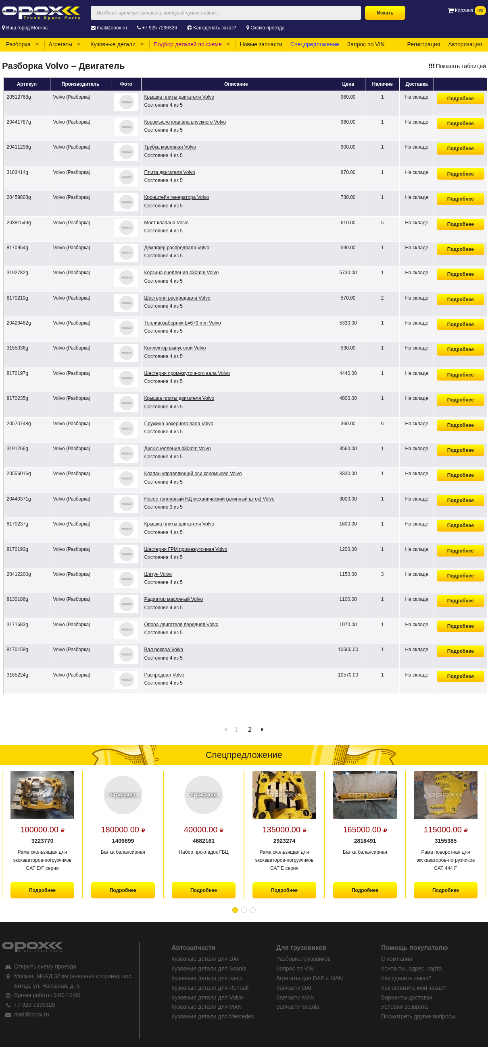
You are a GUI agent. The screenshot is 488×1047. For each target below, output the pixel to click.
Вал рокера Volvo (163, 649)
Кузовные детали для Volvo (207, 997)
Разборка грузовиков (303, 959)
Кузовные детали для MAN (206, 1007)
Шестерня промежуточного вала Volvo (187, 373)
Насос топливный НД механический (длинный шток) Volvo (209, 499)
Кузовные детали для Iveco (207, 978)
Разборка (18, 44)
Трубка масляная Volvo (170, 147)
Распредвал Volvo (164, 675)
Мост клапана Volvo (166, 223)
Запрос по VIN (366, 44)
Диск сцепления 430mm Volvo (177, 448)
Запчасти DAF (294, 988)
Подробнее (460, 98)
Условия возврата (404, 1007)
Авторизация (465, 44)
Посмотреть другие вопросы (418, 1016)
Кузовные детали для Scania (208, 968)
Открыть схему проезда (45, 966)
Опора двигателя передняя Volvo (181, 624)
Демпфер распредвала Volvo (176, 247)
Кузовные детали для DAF (205, 959)
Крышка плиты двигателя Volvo (179, 97)
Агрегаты (61, 44)
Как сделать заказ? (214, 28)
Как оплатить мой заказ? (413, 988)
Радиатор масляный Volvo (173, 599)
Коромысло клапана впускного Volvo (185, 122)
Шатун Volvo (158, 574)
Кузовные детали (113, 44)
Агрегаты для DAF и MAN (309, 978)
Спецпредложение (314, 44)
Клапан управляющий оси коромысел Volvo (193, 473)
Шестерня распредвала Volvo (177, 298)
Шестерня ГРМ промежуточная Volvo (185, 549)
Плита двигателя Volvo (169, 172)
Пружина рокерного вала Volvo (178, 423)
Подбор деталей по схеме (188, 44)
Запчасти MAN (295, 997)
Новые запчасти (261, 44)
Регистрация (423, 44)
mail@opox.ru (112, 28)
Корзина (467, 10)
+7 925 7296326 (159, 28)
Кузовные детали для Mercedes (212, 1016)
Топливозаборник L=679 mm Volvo (182, 323)
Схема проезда (267, 28)
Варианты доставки (406, 997)
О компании (396, 959)
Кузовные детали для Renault (210, 988)
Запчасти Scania (297, 1007)
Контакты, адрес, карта (411, 968)
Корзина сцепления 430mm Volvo (181, 272)
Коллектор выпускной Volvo (175, 348)
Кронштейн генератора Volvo (176, 197)
